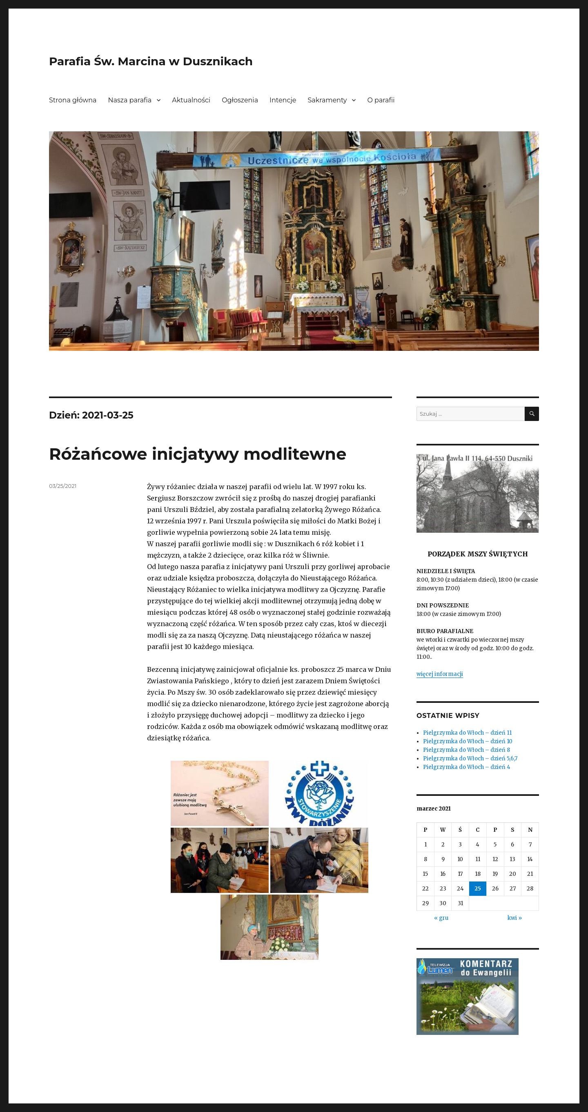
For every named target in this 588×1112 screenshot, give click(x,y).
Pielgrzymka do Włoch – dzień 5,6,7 (470, 758)
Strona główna (73, 100)
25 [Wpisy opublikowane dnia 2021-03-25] (477, 888)
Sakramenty (327, 100)
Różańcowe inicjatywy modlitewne (197, 454)
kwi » (515, 918)
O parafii (380, 100)
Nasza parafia (130, 100)
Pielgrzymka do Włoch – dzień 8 (466, 750)
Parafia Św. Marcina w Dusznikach (151, 61)
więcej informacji (439, 674)
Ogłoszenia (240, 100)
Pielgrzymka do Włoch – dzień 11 (467, 732)
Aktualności (191, 100)
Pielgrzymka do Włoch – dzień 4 (466, 767)
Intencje (283, 100)
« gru (441, 918)
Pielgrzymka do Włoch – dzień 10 (467, 741)
